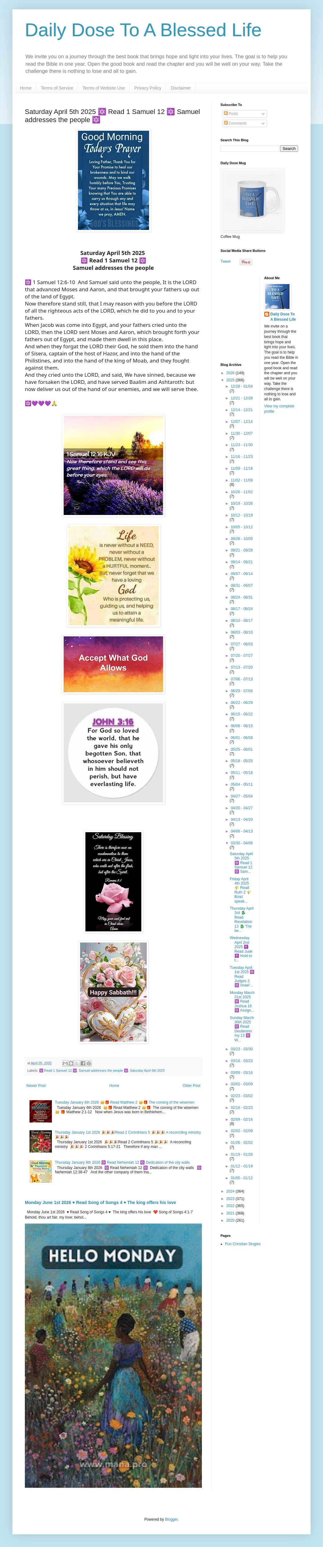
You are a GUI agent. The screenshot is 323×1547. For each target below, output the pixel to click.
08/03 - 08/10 (242, 632)
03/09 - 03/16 (242, 1072)
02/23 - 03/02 (242, 1096)
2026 (231, 373)
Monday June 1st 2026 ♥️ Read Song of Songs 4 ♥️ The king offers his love (100, 1202)
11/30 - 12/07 (242, 433)
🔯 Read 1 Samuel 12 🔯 (58, 1070)
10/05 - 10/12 (242, 527)
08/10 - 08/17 (242, 620)
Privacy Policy (147, 88)
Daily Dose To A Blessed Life (143, 30)
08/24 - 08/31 (242, 597)
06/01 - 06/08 (242, 738)
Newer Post (36, 1085)
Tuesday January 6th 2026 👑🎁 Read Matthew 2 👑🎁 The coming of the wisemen (124, 1102)
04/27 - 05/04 (242, 796)
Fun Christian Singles (243, 1244)
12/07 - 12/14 (242, 422)
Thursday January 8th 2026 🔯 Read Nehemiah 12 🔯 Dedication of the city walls (122, 1162)
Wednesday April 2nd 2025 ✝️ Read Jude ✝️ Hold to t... (241, 949)
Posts (231, 114)
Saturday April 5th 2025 (147, 1070)
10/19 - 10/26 (242, 503)
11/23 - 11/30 (242, 445)
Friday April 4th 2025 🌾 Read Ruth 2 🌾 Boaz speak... (240, 890)
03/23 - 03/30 (242, 1049)
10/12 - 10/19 (242, 515)
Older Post (191, 1085)
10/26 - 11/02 (242, 492)
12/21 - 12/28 (242, 398)
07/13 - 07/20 (242, 667)
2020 (231, 1220)
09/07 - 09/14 (242, 574)
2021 (231, 1213)
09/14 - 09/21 (242, 562)
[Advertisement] (259, 315)
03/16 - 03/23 (242, 1061)
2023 (231, 1199)
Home (25, 88)
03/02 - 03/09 (242, 1084)
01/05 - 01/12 (242, 1178)
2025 (231, 380)
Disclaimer (181, 88)
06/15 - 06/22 (242, 714)
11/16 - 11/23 (242, 457)
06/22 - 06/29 (242, 703)
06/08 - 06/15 (242, 726)
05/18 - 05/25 (242, 761)
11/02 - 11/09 (242, 480)
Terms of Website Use (104, 88)
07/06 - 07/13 (242, 679)
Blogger (171, 1519)
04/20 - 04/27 (242, 808)
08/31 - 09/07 (242, 585)
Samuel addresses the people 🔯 (103, 1070)
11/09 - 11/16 (242, 468)
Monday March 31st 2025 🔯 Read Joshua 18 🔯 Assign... (242, 1002)
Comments (235, 123)
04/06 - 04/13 (242, 831)
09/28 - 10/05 (242, 539)
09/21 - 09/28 (242, 550)
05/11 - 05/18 (242, 773)
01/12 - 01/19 (242, 1166)
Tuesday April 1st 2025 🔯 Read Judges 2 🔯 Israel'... (242, 976)
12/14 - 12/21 (242, 410)
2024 (231, 1191)
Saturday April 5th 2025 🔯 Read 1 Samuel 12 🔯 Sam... (241, 863)
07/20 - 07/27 (242, 655)
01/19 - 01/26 (242, 1154)
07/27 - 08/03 (242, 644)
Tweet (225, 261)
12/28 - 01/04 (242, 386)
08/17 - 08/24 (242, 609)
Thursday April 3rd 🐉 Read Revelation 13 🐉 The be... (242, 919)
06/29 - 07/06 (242, 691)
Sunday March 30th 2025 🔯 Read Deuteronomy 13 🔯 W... (242, 1029)
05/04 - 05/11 (242, 784)
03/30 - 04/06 (242, 843)
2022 (231, 1206)
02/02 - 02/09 (242, 1131)
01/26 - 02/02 (242, 1142)
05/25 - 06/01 (242, 749)
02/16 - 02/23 (242, 1107)
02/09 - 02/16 (242, 1119)
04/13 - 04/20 (242, 819)
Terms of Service (57, 88)
